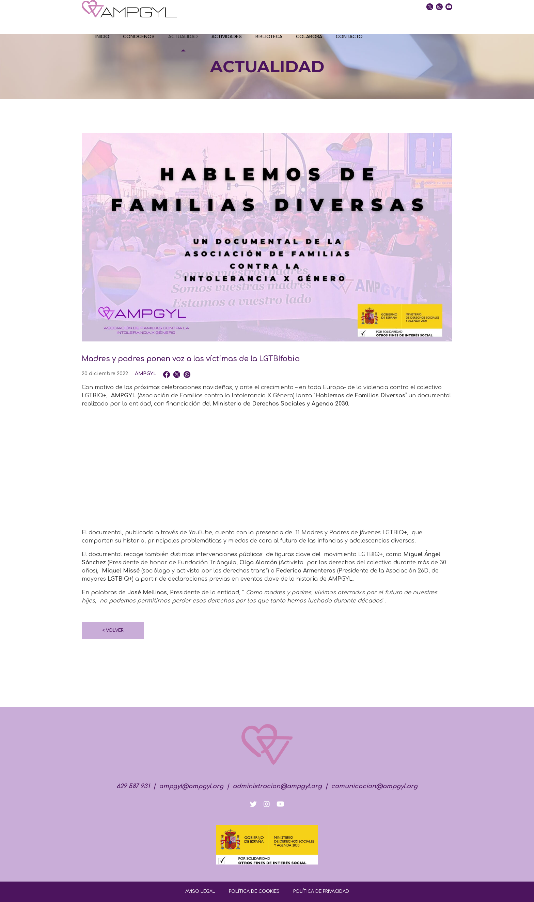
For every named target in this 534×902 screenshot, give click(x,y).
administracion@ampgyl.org (277, 786)
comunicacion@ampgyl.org (374, 786)
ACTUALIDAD (183, 36)
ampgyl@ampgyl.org (191, 786)
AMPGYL (145, 373)
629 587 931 (133, 786)
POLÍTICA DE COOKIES (254, 891)
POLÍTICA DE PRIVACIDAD (321, 891)
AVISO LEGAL (200, 891)
